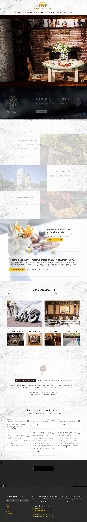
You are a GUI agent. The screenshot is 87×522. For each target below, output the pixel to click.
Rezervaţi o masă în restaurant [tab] (25, 380)
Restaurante (33, 12)
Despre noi (20, 12)
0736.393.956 (36, 394)
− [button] (1, 464)
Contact (70, 12)
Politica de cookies (49, 514)
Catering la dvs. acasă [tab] (43, 380)
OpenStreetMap (80, 486)
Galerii (65, 12)
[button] (6, 50)
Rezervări (51, 244)
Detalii (45, 295)
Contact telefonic (61, 244)
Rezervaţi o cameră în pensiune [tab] (61, 380)
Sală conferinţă (49, 12)
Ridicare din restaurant (16, 269)
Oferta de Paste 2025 (55, 240)
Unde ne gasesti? (43, 269)
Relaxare (41, 12)
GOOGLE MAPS (23, 500)
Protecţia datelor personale (38, 514)
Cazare (27, 12)
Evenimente (58, 12)
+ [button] (1, 462)
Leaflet (75, 486)
